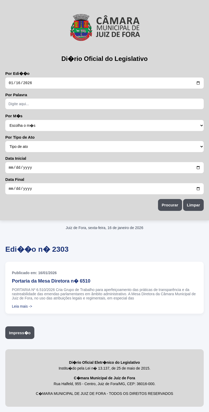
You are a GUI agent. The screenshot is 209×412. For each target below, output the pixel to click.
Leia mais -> (22, 309)
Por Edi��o (17, 73)
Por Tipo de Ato (20, 138)
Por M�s (13, 116)
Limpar (193, 207)
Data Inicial (15, 159)
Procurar (170, 207)
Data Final (14, 181)
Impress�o (20, 335)
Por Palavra (16, 95)
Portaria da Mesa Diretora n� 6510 (51, 283)
